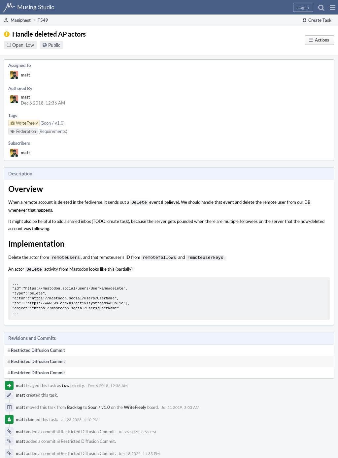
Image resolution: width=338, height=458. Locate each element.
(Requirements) (53, 131)
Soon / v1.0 (99, 405)
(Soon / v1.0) (52, 123)
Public (54, 45)
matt (25, 75)
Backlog (74, 405)
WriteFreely (135, 405)
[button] (332, 7)
